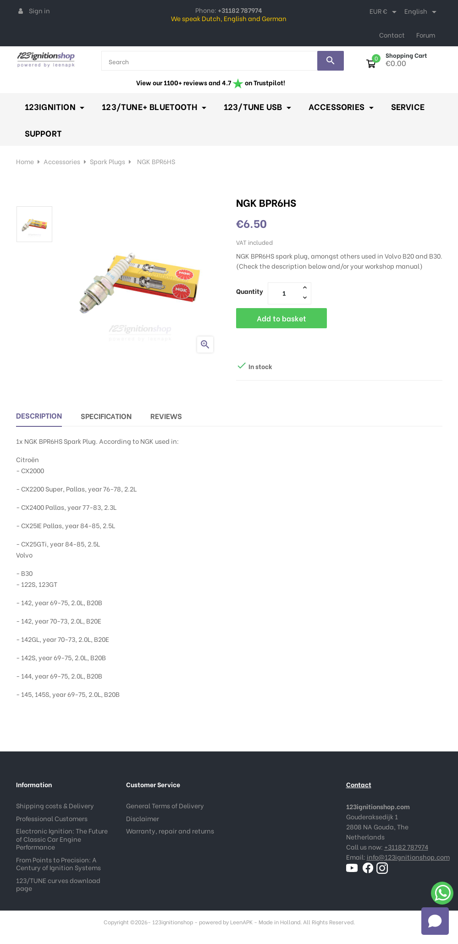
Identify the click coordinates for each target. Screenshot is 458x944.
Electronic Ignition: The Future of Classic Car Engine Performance (62, 838)
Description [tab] (39, 415)
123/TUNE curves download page (58, 884)
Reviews (166, 415)
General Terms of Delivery (165, 805)
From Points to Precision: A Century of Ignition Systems (58, 863)
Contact (392, 34)
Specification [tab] (106, 415)
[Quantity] (284, 293)
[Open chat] (435, 921)
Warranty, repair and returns (170, 830)
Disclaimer (142, 818)
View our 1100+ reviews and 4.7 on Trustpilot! (210, 82)
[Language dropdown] (422, 12)
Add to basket (281, 318)
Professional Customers (52, 818)
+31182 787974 (406, 846)
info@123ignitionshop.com (408, 856)
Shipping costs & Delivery (55, 805)
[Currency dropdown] (384, 12)
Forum (425, 34)
